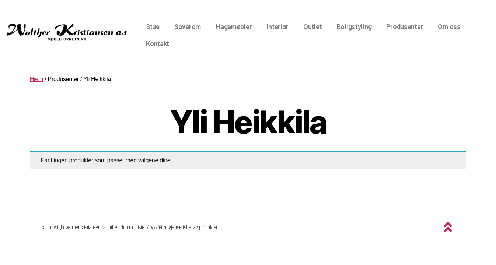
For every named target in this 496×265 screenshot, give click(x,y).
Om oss (449, 27)
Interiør (277, 27)
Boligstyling (354, 27)
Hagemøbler (234, 27)
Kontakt (157, 43)
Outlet (312, 27)
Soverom (187, 27)
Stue (153, 27)
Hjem (36, 79)
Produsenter (404, 27)
